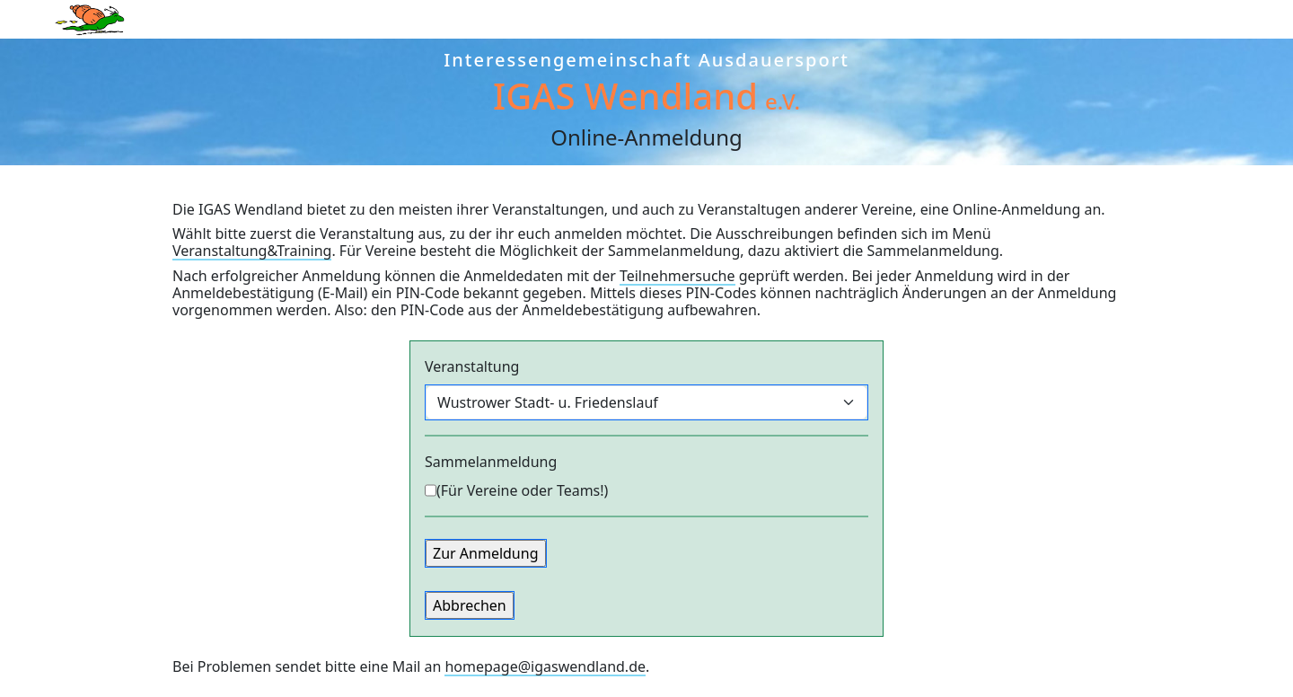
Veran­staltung (472, 366)
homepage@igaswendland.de (545, 666)
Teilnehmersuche (677, 276)
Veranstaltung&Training (251, 250)
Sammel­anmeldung (491, 462)
